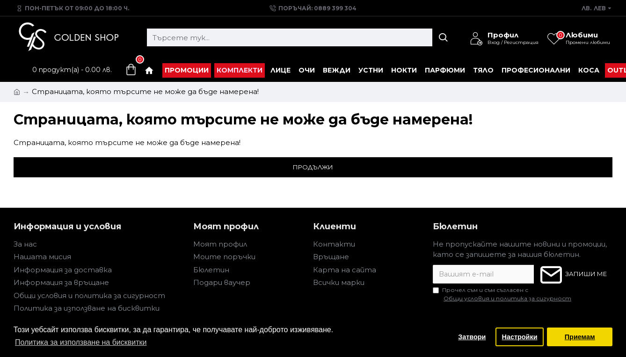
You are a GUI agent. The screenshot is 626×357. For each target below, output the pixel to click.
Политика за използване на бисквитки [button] (81, 342)
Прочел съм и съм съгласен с (503, 294)
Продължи (313, 167)
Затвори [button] (472, 337)
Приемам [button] (580, 337)
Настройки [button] (520, 337)
